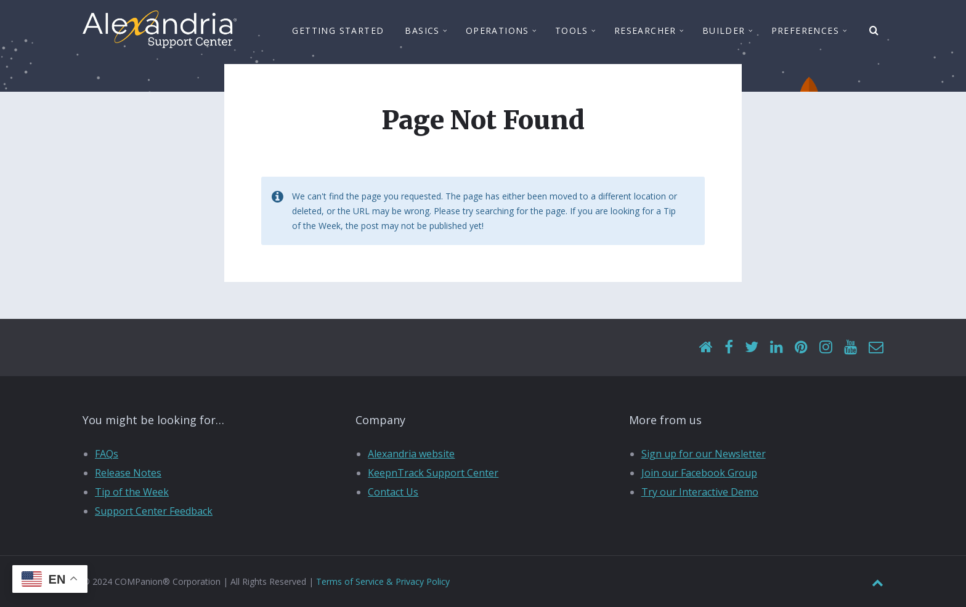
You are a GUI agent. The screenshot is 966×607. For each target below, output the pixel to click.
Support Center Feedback (154, 511)
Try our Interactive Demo (699, 492)
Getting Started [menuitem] (338, 32)
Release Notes (128, 473)
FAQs (106, 453)
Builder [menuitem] (723, 32)
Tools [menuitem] (571, 32)
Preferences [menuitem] (805, 32)
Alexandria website (411, 453)
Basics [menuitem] (422, 32)
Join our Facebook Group (699, 473)
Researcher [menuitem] (645, 32)
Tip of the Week (132, 492)
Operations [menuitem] (497, 32)
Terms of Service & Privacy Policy (383, 581)
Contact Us (393, 492)
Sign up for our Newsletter (703, 453)
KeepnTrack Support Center (433, 473)
